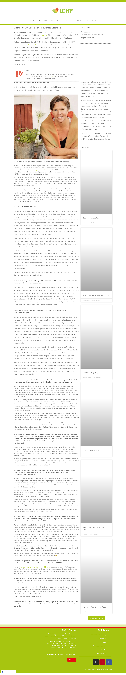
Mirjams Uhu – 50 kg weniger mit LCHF (96, 295)
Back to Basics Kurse (68, 21)
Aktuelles (32, 21)
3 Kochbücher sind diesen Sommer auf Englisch (34, 567)
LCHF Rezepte (54, 21)
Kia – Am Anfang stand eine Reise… (94, 607)
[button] (96, 618)
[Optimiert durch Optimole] (8, 672)
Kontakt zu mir (101, 653)
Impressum (102, 638)
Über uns (103, 649)
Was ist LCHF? (42, 21)
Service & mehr (92, 21)
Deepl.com (51, 76)
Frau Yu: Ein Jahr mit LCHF (92, 450)
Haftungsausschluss (99, 646)
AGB (104, 642)
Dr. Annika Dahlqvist (34, 45)
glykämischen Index (41, 170)
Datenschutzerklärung (98, 635)
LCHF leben (80, 21)
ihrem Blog (43, 35)
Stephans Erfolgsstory (90, 373)
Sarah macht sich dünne (91, 218)
